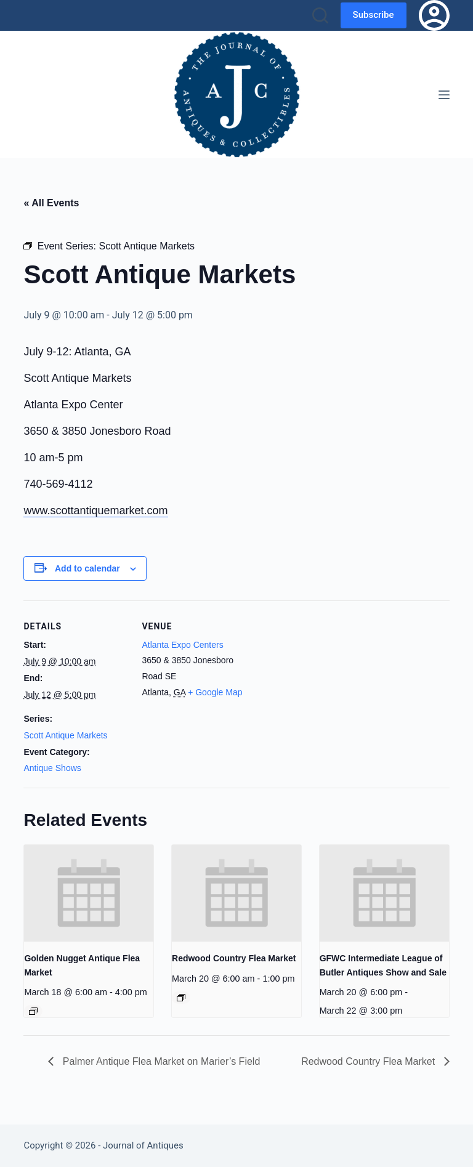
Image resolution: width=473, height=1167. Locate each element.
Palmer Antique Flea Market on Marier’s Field (160, 1061)
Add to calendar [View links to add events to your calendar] (87, 568)
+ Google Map (215, 692)
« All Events (51, 203)
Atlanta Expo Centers (182, 645)
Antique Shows (52, 768)
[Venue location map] (325, 686)
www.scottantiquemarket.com (95, 510)
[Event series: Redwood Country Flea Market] (181, 997)
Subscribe (373, 14)
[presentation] (88, 893)
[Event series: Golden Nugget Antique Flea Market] (33, 1011)
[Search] (320, 15)
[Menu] (444, 94)
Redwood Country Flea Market (234, 958)
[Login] (434, 15)
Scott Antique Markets (65, 735)
